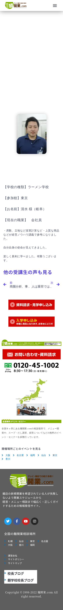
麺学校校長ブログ (21, 580)
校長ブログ (16, 573)
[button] (55, 5)
